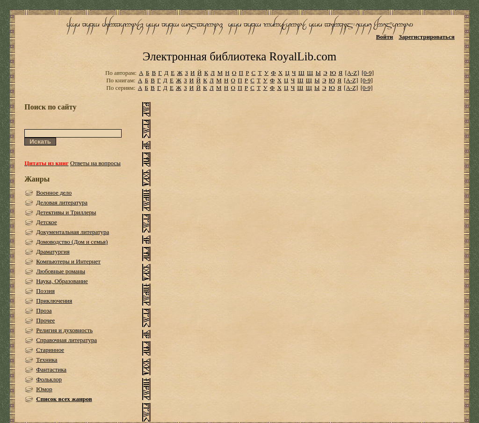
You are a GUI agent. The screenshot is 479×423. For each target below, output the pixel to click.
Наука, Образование (62, 280)
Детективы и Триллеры (66, 212)
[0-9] (368, 72)
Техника (46, 359)
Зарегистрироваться (426, 36)
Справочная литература (66, 339)
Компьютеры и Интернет (68, 261)
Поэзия (45, 290)
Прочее (45, 320)
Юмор (44, 389)
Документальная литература (72, 231)
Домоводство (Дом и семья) (72, 241)
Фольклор (49, 379)
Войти (384, 36)
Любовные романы (60, 271)
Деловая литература (61, 202)
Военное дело (54, 192)
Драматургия (53, 251)
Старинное (50, 349)
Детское (46, 222)
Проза (43, 310)
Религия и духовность (64, 330)
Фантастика (51, 369)
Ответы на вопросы (95, 163)
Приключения (54, 300)
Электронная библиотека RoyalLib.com (239, 56)
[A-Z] (352, 72)
